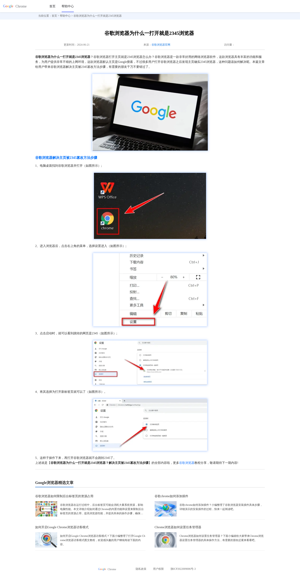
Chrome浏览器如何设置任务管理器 (178, 527)
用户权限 (158, 568)
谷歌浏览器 (186, 462)
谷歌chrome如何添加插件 (171, 496)
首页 (52, 6)
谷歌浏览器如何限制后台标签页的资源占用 (64, 496)
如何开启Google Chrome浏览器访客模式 (62, 527)
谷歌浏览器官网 (161, 44)
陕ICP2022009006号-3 (183, 568)
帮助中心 (68, 6)
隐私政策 (141, 568)
